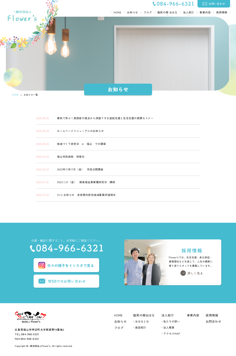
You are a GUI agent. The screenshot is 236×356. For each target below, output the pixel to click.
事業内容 (205, 12)
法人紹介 (167, 315)
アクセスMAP (171, 333)
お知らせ (132, 12)
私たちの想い (171, 321)
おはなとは (142, 321)
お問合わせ (213, 321)
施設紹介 (140, 327)
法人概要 (168, 327)
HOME (117, 12)
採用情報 (221, 12)
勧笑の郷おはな (144, 315)
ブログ (148, 12)
